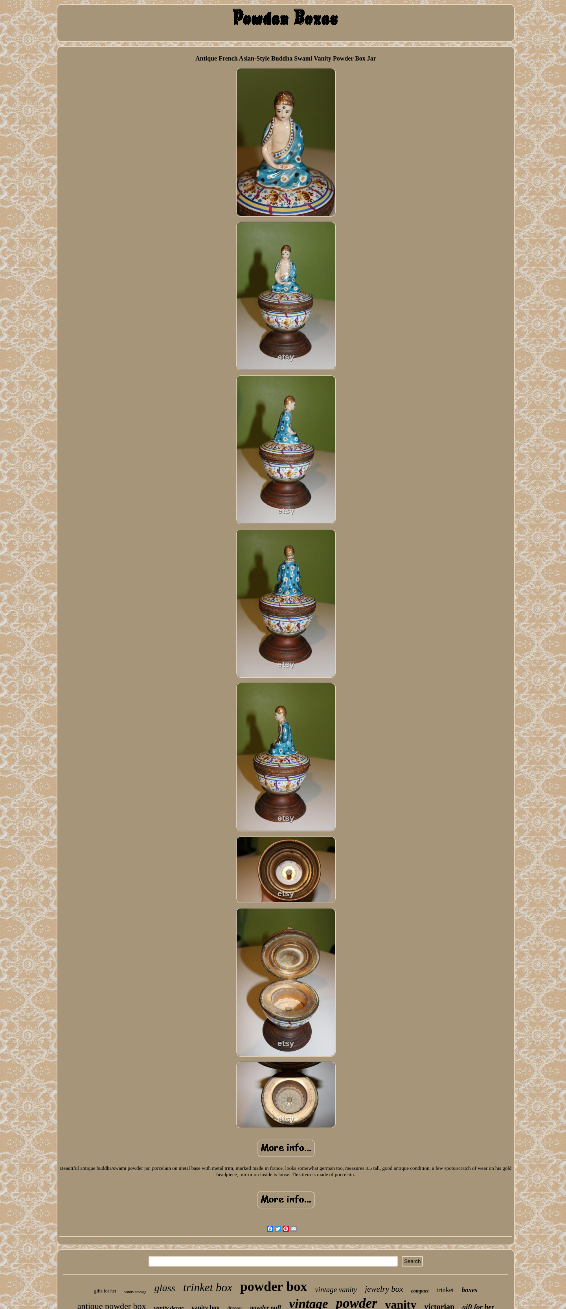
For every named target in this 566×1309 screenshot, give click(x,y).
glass (164, 1288)
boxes (470, 1290)
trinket (445, 1290)
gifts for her (105, 1291)
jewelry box (384, 1289)
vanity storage (135, 1292)
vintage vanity (336, 1289)
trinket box (207, 1287)
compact (420, 1291)
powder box (273, 1286)
